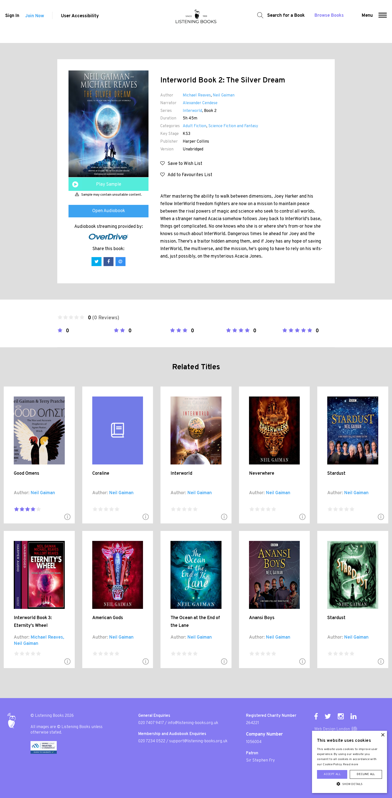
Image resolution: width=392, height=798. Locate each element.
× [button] (382, 735)
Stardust (336, 473)
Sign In (11, 21)
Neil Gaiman (223, 95)
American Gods (107, 618)
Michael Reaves (197, 95)
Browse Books (326, 21)
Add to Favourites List (186, 175)
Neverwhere (261, 473)
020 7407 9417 (151, 723)
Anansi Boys (261, 618)
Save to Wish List (181, 164)
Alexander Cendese (200, 103)
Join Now (34, 21)
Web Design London (332, 729)
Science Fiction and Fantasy (233, 126)
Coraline (100, 473)
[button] (384, 21)
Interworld (192, 110)
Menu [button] (368, 21)
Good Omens (26, 473)
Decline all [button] (366, 774)
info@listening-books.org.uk (193, 723)
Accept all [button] (332, 774)
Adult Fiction (194, 126)
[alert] (349, 762)
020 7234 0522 (151, 741)
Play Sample (108, 184)
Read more (350, 764)
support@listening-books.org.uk (198, 741)
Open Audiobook (108, 211)
